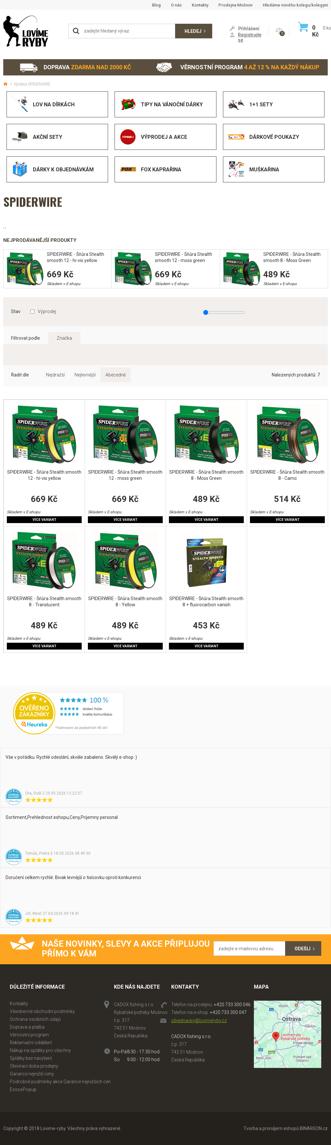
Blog (156, 5)
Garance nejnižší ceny (32, 1073)
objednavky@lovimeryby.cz (199, 1020)
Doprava (75, 67)
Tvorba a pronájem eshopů (271, 1128)
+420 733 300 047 (228, 1012)
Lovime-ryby (32, 31)
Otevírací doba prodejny (34, 1066)
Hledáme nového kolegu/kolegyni (295, 5)
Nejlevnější (85, 374)
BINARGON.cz (314, 1128)
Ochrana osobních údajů (35, 1019)
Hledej (193, 31)
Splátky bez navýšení (31, 1058)
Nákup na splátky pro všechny (40, 1050)
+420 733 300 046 (232, 1004)
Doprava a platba (27, 1027)
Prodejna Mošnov (235, 5)
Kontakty (200, 5)
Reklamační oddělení (31, 1042)
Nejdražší (55, 374)
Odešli (302, 948)
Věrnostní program (237, 67)
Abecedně (115, 374)
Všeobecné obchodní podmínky (42, 1011)
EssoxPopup (23, 1089)
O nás (176, 5)
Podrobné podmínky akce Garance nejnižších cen (60, 1081)
